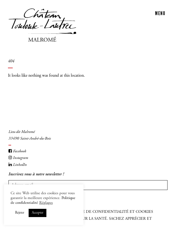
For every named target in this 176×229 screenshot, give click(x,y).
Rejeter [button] (19, 213)
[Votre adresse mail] (88, 185)
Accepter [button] (37, 213)
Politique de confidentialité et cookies (108, 212)
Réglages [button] (46, 203)
